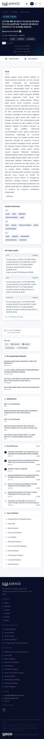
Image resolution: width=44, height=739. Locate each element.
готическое (22, 239)
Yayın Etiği (7, 655)
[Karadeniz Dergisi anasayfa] (11, 4)
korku (8, 213)
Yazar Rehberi (31, 58)
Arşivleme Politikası (10, 683)
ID (20, 31)
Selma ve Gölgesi (12, 217)
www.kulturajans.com (10, 698)
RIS (12, 39)
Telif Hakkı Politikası (10, 669)
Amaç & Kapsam (9, 629)
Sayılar (5, 603)
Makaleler (14, 12)
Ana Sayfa (5, 12)
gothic (36, 225)
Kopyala (35, 255)
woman (13, 225)
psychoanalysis (11, 228)
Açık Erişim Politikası (10, 662)
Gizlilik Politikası (8, 686)
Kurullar (6, 613)
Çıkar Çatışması (8, 659)
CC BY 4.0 (17, 330)
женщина (15, 236)
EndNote (30, 39)
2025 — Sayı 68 (10, 17)
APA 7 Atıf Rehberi (9, 639)
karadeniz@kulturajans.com (13, 695)
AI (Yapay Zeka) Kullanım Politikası (15, 643)
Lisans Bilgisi (7, 665)
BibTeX (21, 39)
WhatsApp (9, 347)
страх (7, 236)
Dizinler (6, 617)
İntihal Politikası (8, 676)
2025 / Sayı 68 (24, 12)
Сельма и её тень (11, 239)
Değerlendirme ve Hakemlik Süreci (15, 652)
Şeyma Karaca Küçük (10, 31)
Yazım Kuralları (12, 58)
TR (32, 3)
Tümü (38, 446)
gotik (22, 217)
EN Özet (9, 196)
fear (7, 225)
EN (36, 3)
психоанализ (25, 236)
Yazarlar (6, 610)
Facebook (15, 344)
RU (40, 3)
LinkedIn (26, 344)
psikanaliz (22, 213)
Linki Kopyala (22, 347)
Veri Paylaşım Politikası (11, 679)
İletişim (5, 620)
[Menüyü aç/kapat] (26, 3)
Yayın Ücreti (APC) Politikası (13, 672)
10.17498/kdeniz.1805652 (15, 35)
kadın (14, 213)
